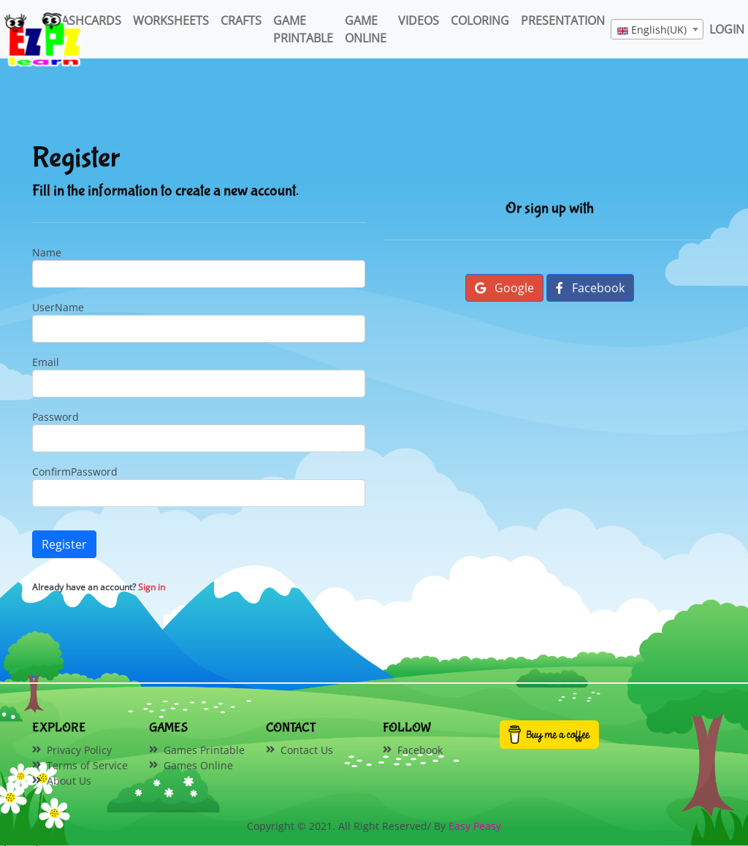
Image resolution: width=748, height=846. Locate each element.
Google (504, 288)
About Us (69, 781)
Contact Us (306, 750)
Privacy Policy (79, 750)
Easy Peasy (475, 826)
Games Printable (204, 750)
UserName (58, 307)
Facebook (590, 288)
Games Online (198, 765)
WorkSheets (171, 20)
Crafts (241, 20)
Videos (418, 20)
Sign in (151, 587)
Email (45, 362)
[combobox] (657, 29)
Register (64, 544)
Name (46, 252)
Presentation (563, 20)
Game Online (365, 29)
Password (55, 417)
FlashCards (85, 20)
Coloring (480, 20)
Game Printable (303, 29)
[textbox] (657, 30)
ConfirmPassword (75, 472)
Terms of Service (87, 765)
